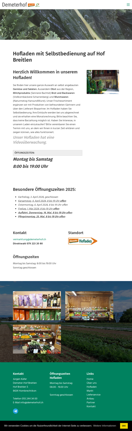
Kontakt (91, 406)
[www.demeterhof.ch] (21, 5)
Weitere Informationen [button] (104, 425)
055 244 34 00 (29, 399)
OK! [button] (124, 426)
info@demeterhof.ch (31, 403)
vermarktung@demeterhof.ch (29, 239)
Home (90, 379)
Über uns (92, 383)
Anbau (90, 399)
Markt (90, 391)
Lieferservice (93, 395)
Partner (91, 403)
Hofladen (92, 387)
